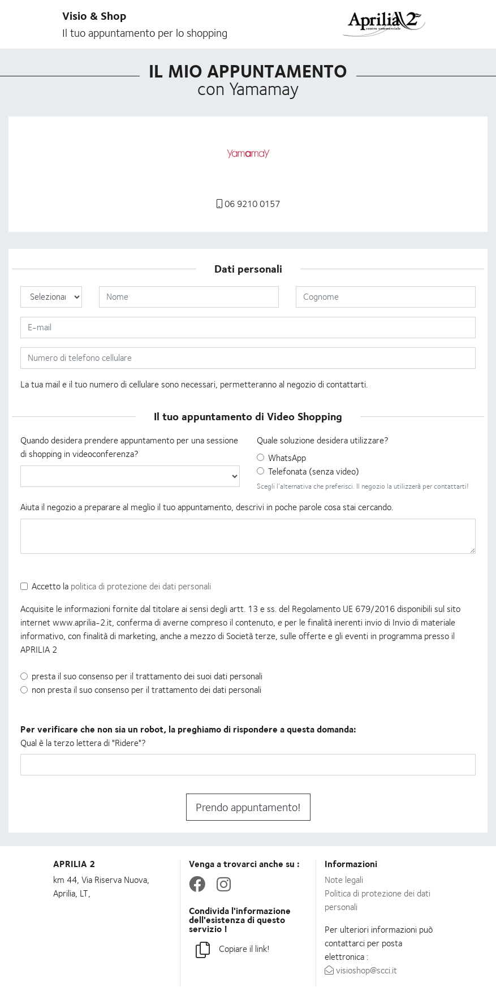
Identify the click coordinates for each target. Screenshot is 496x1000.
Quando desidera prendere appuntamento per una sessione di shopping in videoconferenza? (129, 447)
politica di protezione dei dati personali (141, 586)
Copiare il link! (233, 950)
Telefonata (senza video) (313, 471)
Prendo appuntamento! (248, 807)
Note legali (344, 879)
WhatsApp (287, 457)
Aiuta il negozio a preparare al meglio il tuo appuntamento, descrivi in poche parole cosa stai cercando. (206, 507)
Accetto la (121, 586)
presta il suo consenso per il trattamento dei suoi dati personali (147, 676)
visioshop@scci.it (361, 970)
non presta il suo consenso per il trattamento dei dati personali (146, 689)
